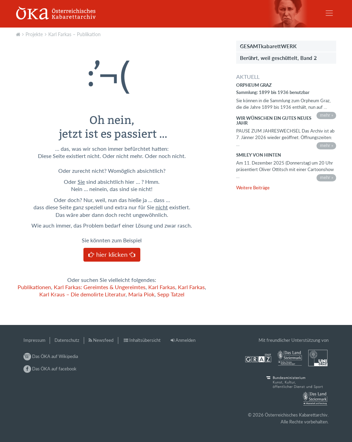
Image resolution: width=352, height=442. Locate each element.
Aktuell (19, 33)
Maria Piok (141, 294)
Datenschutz (66, 340)
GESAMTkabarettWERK (268, 46)
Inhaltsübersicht (145, 340)
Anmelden (185, 340)
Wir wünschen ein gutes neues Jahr (273, 120)
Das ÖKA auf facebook (50, 368)
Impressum (34, 340)
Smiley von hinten (258, 155)
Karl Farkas (161, 287)
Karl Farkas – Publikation (74, 34)
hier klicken (111, 254)
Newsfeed (103, 340)
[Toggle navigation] (329, 13)
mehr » (326, 115)
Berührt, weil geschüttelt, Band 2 (278, 58)
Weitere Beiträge (253, 187)
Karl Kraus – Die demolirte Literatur (82, 294)
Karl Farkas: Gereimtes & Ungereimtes (99, 287)
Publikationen (34, 287)
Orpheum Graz (254, 85)
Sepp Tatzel (170, 294)
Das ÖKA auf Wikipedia (50, 356)
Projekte (34, 34)
